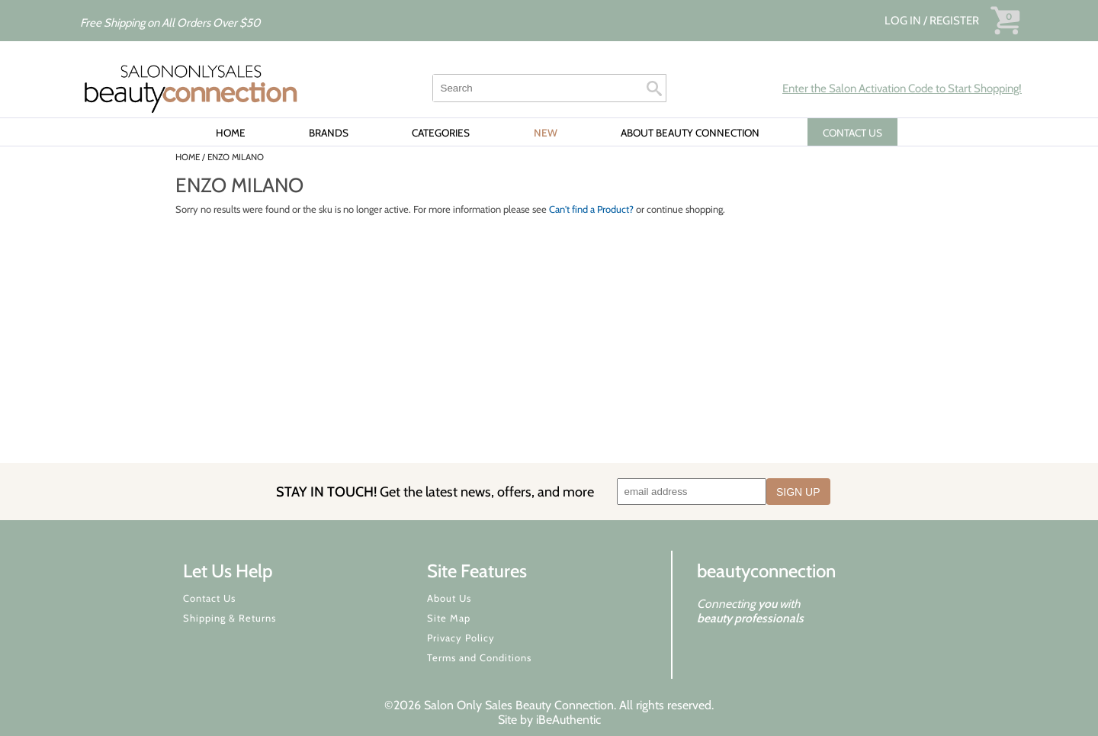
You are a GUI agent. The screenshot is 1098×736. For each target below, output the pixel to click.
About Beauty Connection (690, 133)
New (545, 133)
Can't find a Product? (591, 209)
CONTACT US (852, 133)
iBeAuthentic (568, 719)
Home (231, 133)
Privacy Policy (461, 638)
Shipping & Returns (229, 618)
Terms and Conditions (479, 657)
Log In (903, 20)
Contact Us (209, 598)
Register (954, 20)
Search (654, 88)
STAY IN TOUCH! (435, 491)
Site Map (448, 618)
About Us (449, 598)
